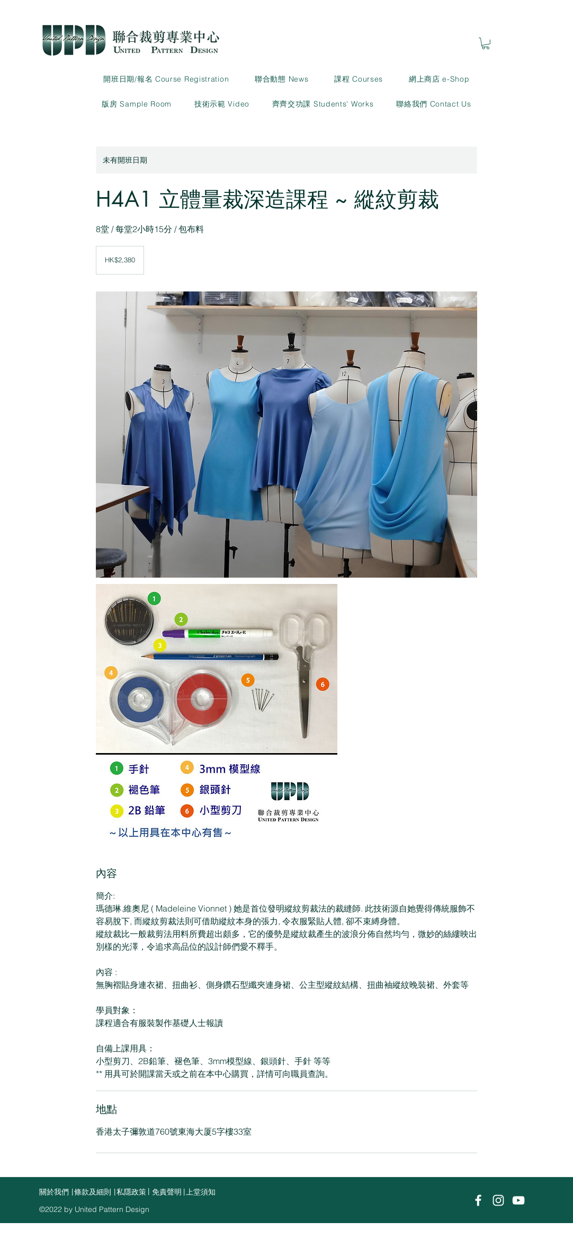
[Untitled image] (286, 434)
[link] (486, 43)
